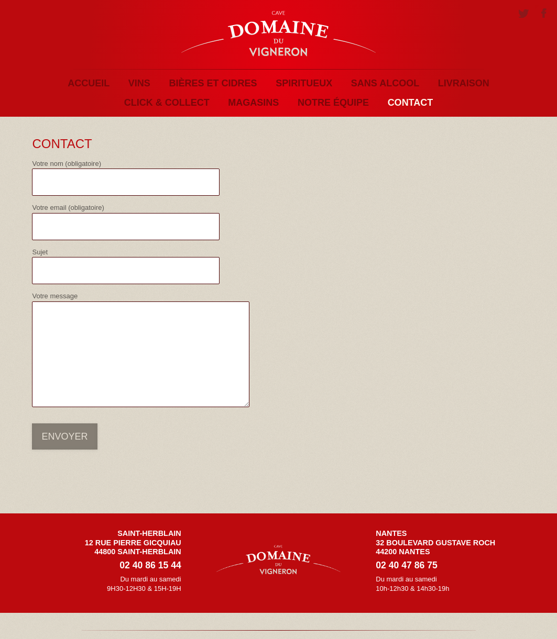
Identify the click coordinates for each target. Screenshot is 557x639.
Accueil (89, 83)
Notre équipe (333, 102)
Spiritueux (304, 83)
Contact (410, 102)
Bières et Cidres (213, 83)
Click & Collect (167, 102)
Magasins (253, 102)
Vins (139, 83)
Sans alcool (385, 83)
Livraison (463, 83)
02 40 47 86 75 (406, 565)
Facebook (543, 14)
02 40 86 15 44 (150, 565)
